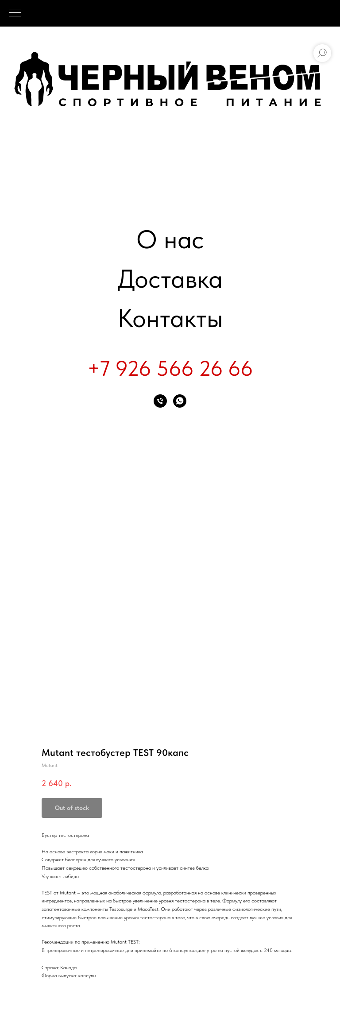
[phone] (160, 401)
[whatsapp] (179, 401)
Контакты (170, 318)
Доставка (170, 278)
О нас (170, 239)
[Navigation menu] (15, 13)
